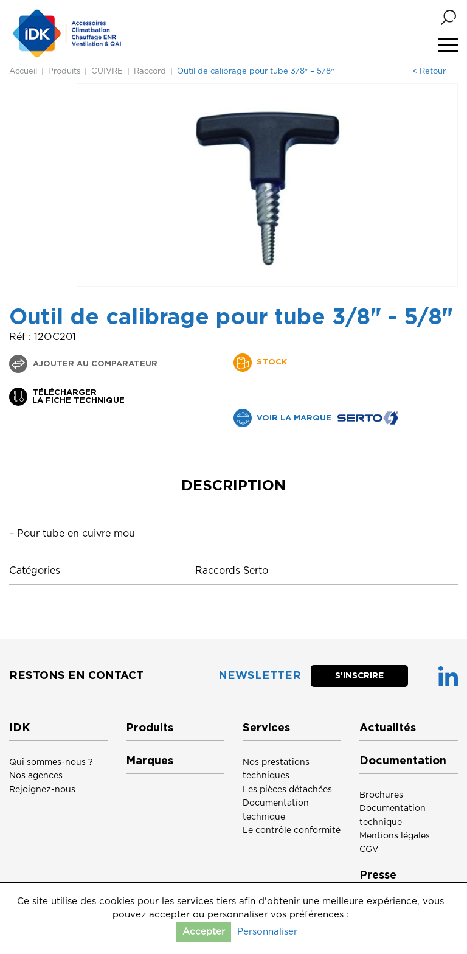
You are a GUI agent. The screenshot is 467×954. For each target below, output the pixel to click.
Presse (377, 875)
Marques (149, 761)
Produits (64, 71)
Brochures (381, 795)
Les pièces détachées (287, 789)
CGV (369, 849)
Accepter (203, 931)
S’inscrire (359, 676)
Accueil (23, 71)
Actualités (387, 728)
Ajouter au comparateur (93, 364)
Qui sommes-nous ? (51, 762)
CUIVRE (107, 71)
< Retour (429, 71)
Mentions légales (394, 836)
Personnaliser (267, 931)
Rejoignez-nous (42, 789)
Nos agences (36, 775)
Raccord (150, 71)
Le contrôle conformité (292, 830)
